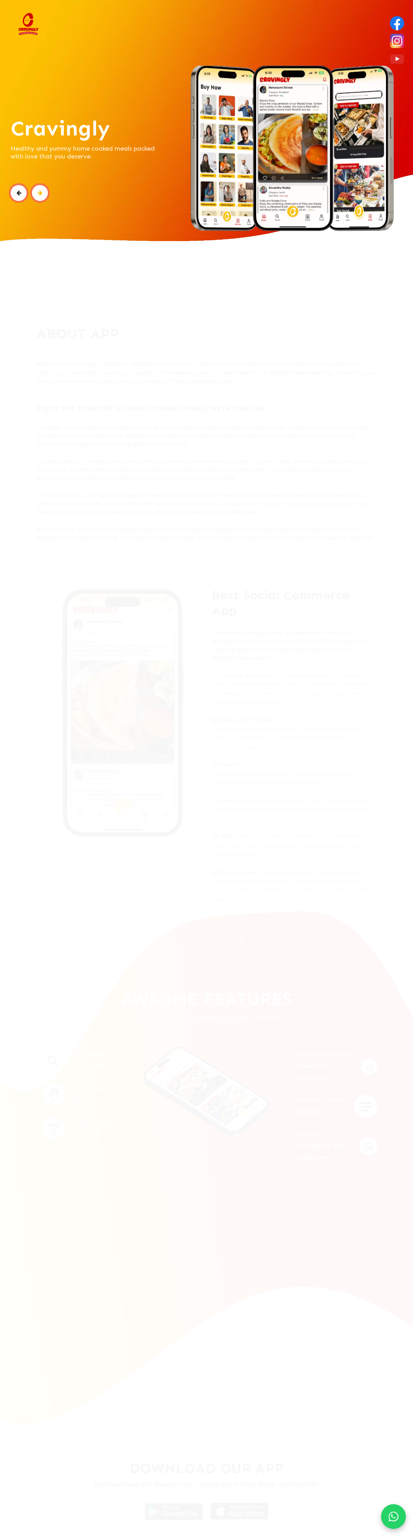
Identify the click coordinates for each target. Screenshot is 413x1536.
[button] (18, 198)
